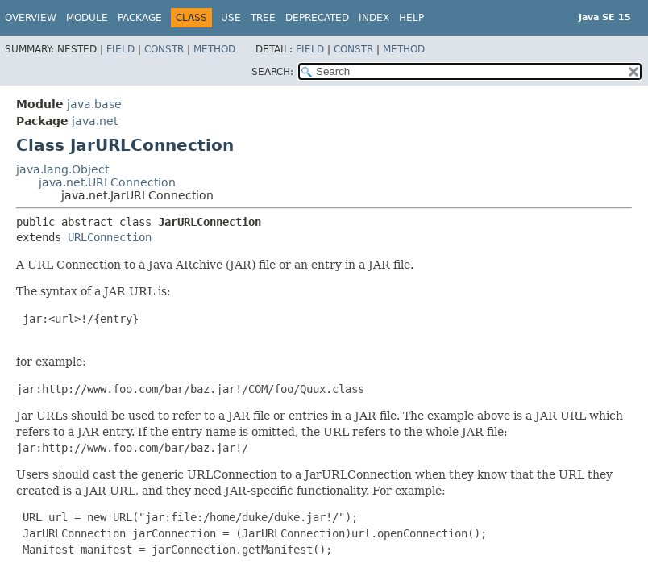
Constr (164, 49)
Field (120, 49)
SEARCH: (272, 71)
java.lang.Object (62, 169)
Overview (30, 17)
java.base (94, 104)
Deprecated (317, 17)
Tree (263, 17)
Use (231, 17)
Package (140, 17)
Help (411, 17)
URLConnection (110, 237)
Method (214, 49)
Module (87, 17)
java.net (95, 121)
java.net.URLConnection (107, 182)
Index (374, 17)
